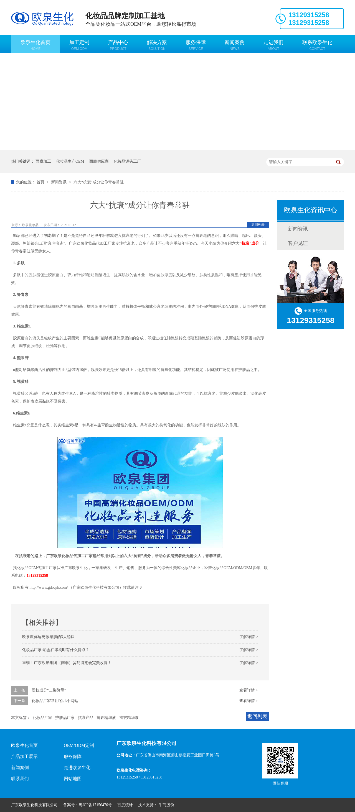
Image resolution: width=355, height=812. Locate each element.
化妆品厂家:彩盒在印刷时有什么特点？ (55, 650)
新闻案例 (235, 45)
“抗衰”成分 (249, 243)
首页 (41, 182)
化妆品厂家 (42, 718)
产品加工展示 (24, 756)
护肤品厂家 (65, 718)
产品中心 (118, 45)
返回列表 (258, 225)
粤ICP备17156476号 (95, 805)
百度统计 (125, 805)
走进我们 (273, 45)
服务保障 (196, 45)
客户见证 (298, 243)
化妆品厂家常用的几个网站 (55, 701)
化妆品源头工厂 (127, 161)
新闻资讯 (59, 182)
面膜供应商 (99, 161)
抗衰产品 (85, 718)
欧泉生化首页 (35, 45)
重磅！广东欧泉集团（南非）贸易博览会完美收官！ (66, 663)
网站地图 (73, 778)
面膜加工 (43, 161)
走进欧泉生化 (77, 767)
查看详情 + (248, 690)
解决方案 (157, 45)
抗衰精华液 (106, 718)
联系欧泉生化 (317, 45)
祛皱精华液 (129, 718)
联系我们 (20, 778)
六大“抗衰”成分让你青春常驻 (98, 182)
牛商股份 (166, 805)
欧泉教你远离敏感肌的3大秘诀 (48, 637)
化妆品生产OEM (70, 161)
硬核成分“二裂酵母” (49, 690)
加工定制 (79, 45)
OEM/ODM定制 (79, 745)
